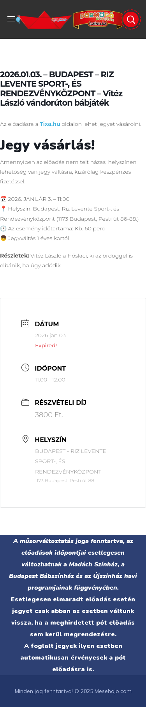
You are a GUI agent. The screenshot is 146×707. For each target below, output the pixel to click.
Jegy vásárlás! (47, 145)
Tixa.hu (50, 123)
